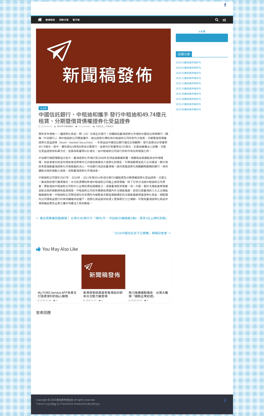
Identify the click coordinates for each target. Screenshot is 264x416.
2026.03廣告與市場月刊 (188, 62)
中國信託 (100, 126)
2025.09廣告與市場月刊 (188, 93)
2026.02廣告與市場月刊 (188, 67)
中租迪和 (109, 126)
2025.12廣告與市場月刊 (188, 78)
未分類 (43, 108)
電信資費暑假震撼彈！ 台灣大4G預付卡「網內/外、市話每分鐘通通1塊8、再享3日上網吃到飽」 (102, 218)
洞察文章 (64, 19)
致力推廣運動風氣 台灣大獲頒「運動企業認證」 (148, 294)
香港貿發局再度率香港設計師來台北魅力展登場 (103, 294)
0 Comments (82, 126)
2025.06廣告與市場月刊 (188, 109)
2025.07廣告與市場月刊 (188, 104)
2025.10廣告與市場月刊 (188, 88)
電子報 (76, 19)
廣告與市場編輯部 (65, 126)
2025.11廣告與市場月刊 (188, 83)
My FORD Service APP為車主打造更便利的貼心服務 (57, 294)
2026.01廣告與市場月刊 (188, 72)
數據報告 (50, 19)
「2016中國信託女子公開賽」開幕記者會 (141, 233)
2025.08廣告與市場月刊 (188, 99)
